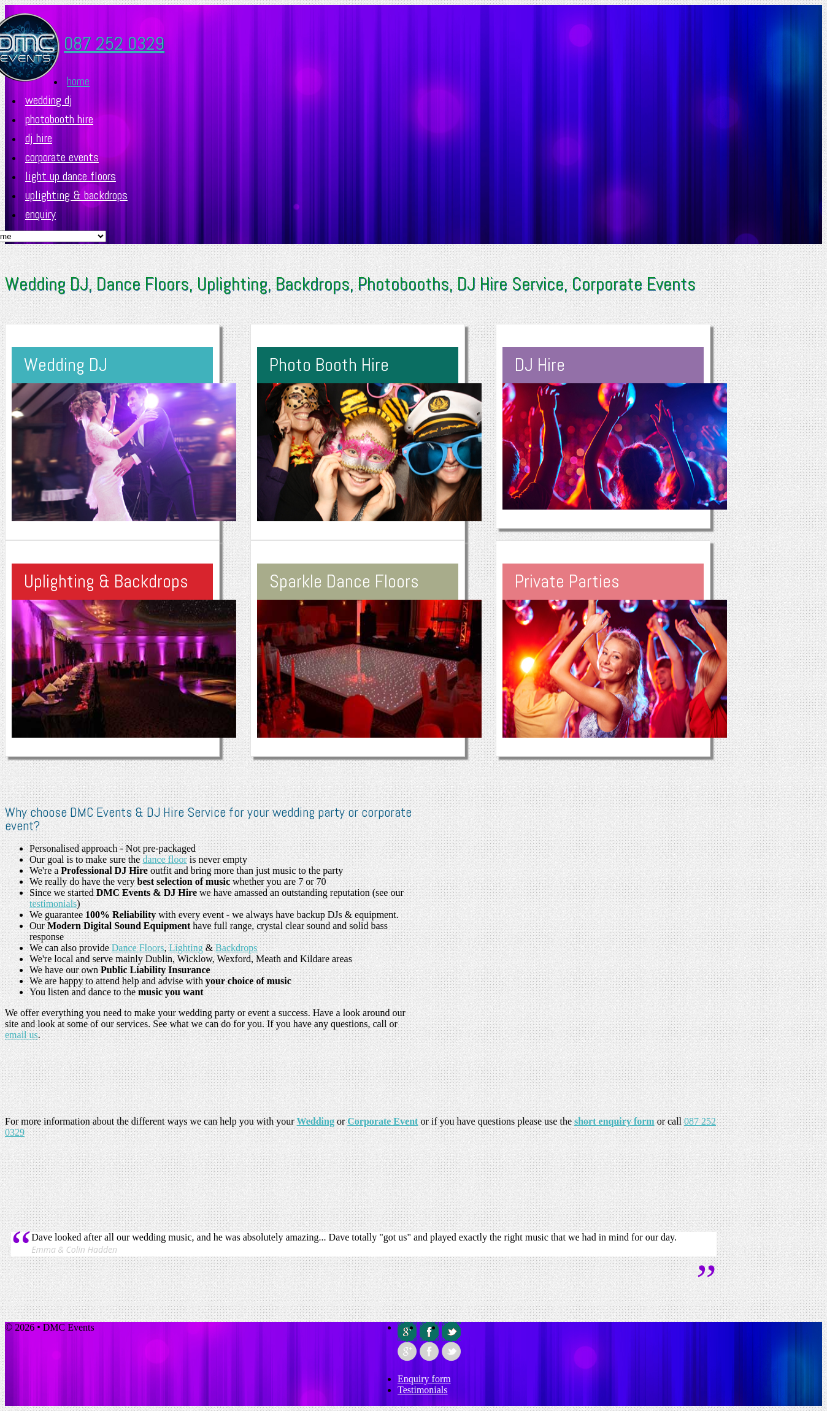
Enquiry (40, 214)
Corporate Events (62, 157)
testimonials (53, 903)
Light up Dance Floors (70, 176)
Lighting (186, 948)
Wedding (315, 1121)
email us (21, 1035)
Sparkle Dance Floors (344, 581)
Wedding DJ (48, 100)
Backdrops (236, 948)
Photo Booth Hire (329, 365)
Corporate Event (382, 1121)
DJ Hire (38, 138)
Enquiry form (424, 1379)
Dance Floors (138, 948)
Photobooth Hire (59, 119)
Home (78, 81)
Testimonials (423, 1390)
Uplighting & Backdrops (76, 195)
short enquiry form (614, 1121)
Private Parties (567, 581)
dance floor (164, 859)
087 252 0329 (114, 43)
